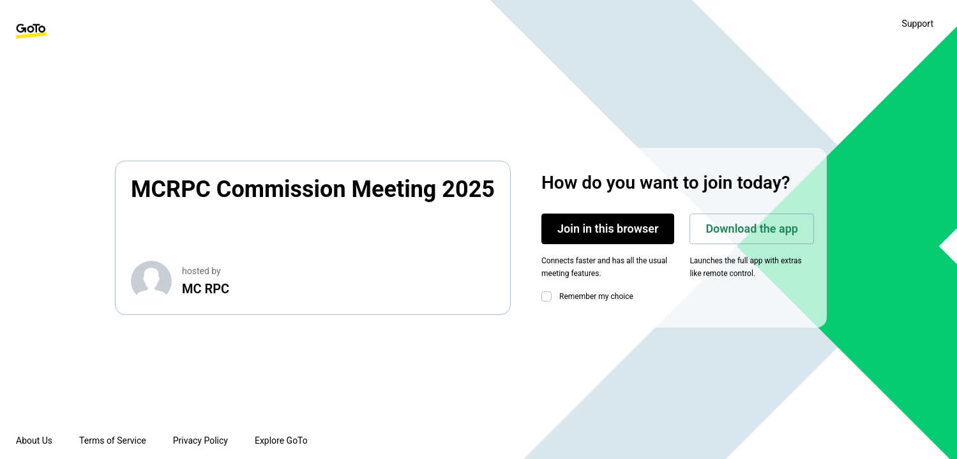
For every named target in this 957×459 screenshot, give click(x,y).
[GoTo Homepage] (31, 31)
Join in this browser (607, 228)
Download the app (751, 228)
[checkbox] (549, 296)
